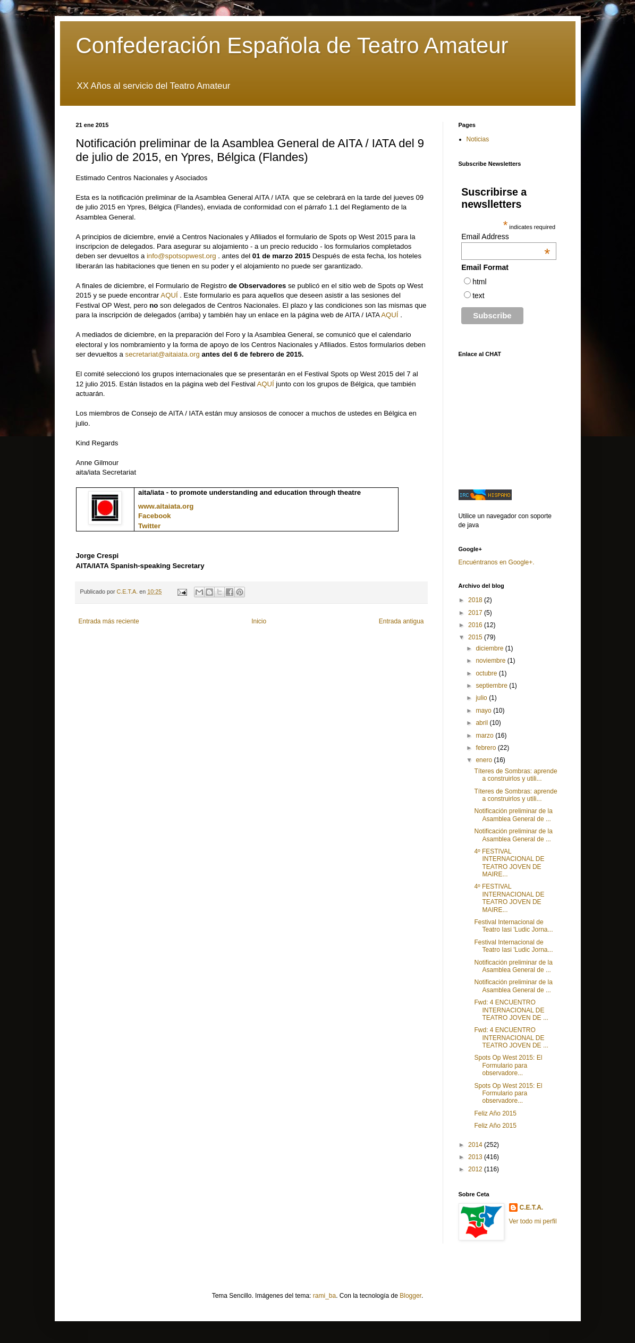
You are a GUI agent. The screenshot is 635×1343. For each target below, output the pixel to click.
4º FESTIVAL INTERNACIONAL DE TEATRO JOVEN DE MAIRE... (509, 863)
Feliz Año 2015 (495, 1113)
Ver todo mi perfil (533, 1221)
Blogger (410, 1295)
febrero (486, 747)
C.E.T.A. (532, 1207)
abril (482, 723)
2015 (476, 637)
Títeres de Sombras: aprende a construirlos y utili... (515, 774)
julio (482, 698)
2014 (476, 1144)
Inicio (258, 621)
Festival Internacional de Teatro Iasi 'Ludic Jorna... (513, 925)
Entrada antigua (401, 621)
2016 (476, 625)
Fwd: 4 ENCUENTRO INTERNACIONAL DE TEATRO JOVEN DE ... (511, 1010)
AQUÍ (168, 295)
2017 (476, 612)
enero (485, 760)
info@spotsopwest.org (181, 256)
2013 (476, 1157)
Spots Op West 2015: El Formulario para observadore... (508, 1065)
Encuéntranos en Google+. (497, 562)
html (479, 281)
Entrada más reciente (109, 621)
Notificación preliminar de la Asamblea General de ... (513, 814)
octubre (487, 673)
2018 (476, 600)
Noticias (478, 139)
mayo (484, 710)
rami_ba (324, 1295)
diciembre (490, 648)
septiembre (492, 685)
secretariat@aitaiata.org (162, 354)
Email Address (505, 236)
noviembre (491, 660)
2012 (476, 1169)
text (478, 295)
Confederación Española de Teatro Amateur (292, 45)
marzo (485, 735)
